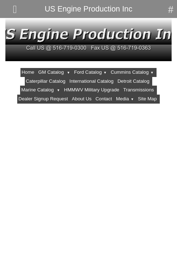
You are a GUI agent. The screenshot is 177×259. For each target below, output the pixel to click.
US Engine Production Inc (88, 9)
